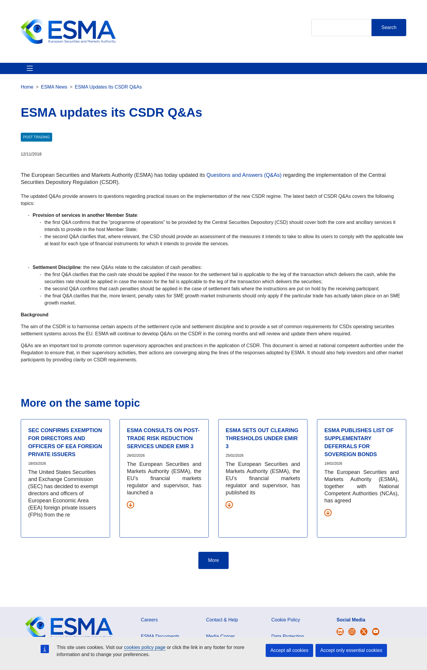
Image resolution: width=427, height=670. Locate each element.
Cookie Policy (285, 626)
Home (27, 94)
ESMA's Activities (81, 71)
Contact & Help (291, 71)
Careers (149, 626)
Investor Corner (189, 71)
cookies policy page (144, 647)
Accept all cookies (289, 650)
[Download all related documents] (130, 511)
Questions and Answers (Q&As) (243, 182)
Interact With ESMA (240, 71)
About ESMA (35, 71)
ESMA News (54, 94)
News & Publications (136, 71)
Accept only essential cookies (351, 650)
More (213, 567)
